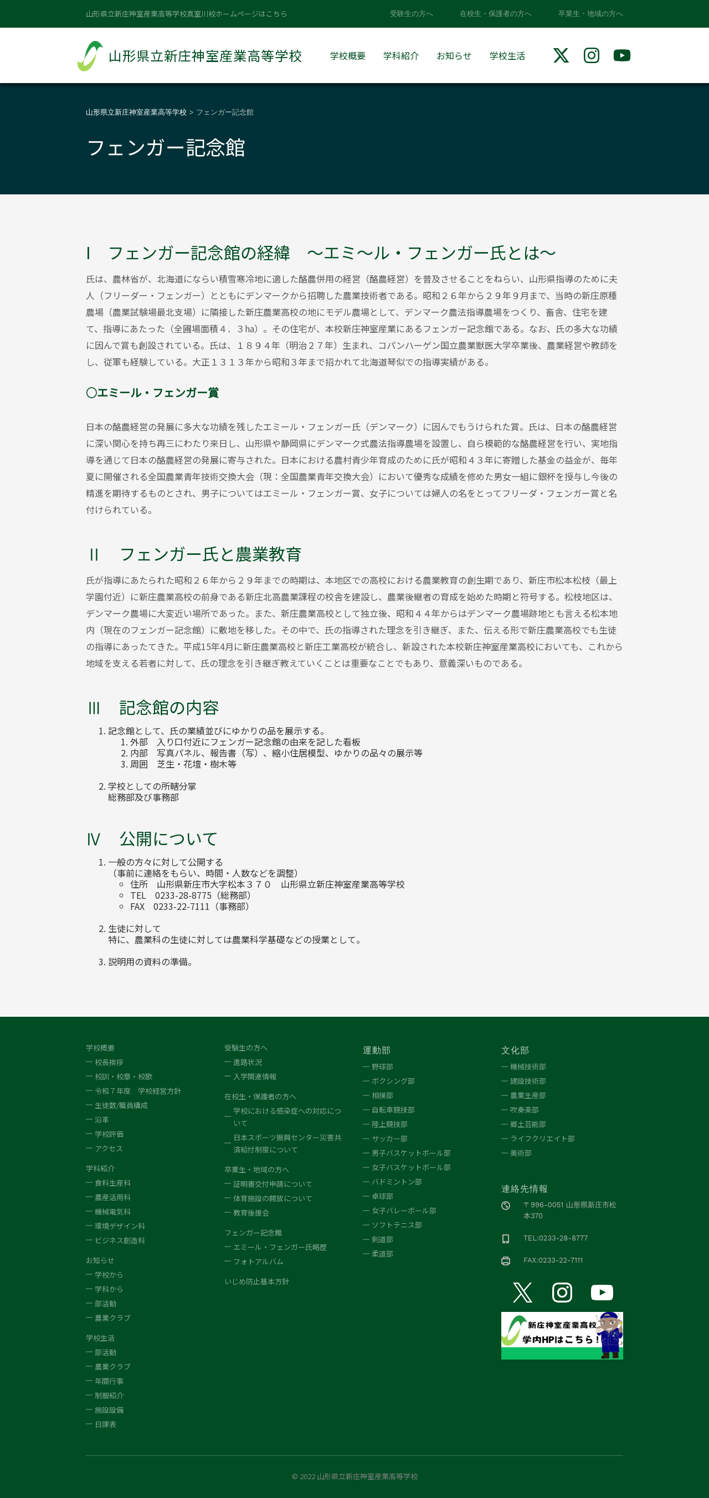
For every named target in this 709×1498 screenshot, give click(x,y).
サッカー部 (390, 1138)
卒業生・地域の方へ (590, 13)
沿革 (102, 1119)
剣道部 (382, 1239)
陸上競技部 (390, 1124)
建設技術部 (528, 1080)
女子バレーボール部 (404, 1210)
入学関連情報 (254, 1076)
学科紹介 (401, 55)
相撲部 (382, 1095)
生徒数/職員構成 (121, 1105)
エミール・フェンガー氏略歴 (280, 1247)
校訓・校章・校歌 (123, 1076)
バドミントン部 (397, 1181)
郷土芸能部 (528, 1124)
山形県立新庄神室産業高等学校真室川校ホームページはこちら (186, 13)
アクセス (109, 1148)
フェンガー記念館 (253, 1232)
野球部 (382, 1066)
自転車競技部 (393, 1109)
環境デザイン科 (120, 1226)
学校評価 (109, 1134)
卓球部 (382, 1196)
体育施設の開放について (272, 1198)
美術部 (521, 1152)
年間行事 (109, 1381)
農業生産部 (528, 1095)
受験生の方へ (411, 13)
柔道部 (382, 1253)
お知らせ (454, 55)
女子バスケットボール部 (411, 1167)
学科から (109, 1289)
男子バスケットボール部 (411, 1152)
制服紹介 (109, 1395)
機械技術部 (528, 1066)
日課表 (105, 1424)
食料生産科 (113, 1182)
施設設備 (109, 1409)
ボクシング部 (393, 1080)
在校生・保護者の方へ (496, 13)
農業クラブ (113, 1317)
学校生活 (507, 55)
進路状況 (247, 1062)
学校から (109, 1274)
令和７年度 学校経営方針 (138, 1090)
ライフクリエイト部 (542, 1138)
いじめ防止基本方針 (256, 1281)
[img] (561, 55)
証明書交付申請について (272, 1183)
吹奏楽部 (524, 1109)
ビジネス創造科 (120, 1240)
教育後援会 (251, 1212)
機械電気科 (113, 1211)
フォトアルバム (258, 1261)
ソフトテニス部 (397, 1224)
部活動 (105, 1303)
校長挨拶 (109, 1062)
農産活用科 (113, 1197)
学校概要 (348, 55)
